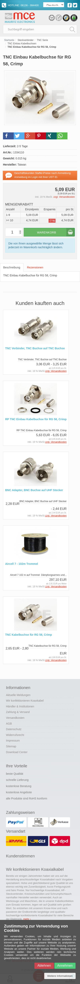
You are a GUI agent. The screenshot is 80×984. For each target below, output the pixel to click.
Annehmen (65, 965)
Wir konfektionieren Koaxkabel (25, 700)
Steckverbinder (25, 40)
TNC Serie (42, 40)
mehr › (27, 918)
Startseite (9, 40)
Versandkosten (15, 717)
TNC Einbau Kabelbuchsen (22, 43)
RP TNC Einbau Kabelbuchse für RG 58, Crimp (36, 419)
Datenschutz (13, 729)
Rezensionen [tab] (35, 267)
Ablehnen (44, 965)
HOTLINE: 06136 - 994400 (20, 5)
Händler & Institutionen (20, 706)
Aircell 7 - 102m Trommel (21, 563)
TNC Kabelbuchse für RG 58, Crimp (28, 634)
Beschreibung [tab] (11, 267)
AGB (9, 723)
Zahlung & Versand (18, 712)
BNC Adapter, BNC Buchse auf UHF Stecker (34, 490)
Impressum (13, 740)
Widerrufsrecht (15, 735)
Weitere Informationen (60, 975)
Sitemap (11, 746)
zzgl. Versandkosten (64, 197)
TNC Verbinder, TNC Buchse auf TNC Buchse (35, 348)
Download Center (16, 752)
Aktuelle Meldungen (18, 695)
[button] (8, 135)
